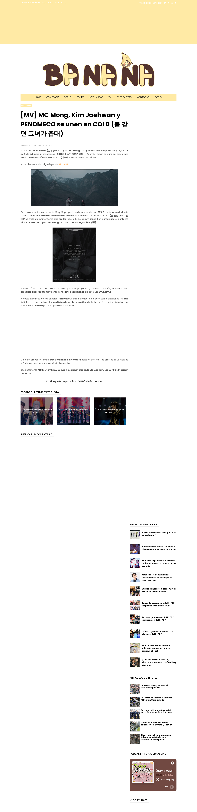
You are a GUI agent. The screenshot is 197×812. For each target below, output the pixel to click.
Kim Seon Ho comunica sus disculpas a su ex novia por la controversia (157, 577)
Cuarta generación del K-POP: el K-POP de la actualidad (159, 590)
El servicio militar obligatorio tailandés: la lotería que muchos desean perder (156, 737)
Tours (80, 97)
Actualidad (96, 97)
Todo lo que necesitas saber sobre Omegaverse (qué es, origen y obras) (156, 648)
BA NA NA (63, 164)
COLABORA (47, 2)
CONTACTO (60, 2)
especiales (26, 106)
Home (37, 97)
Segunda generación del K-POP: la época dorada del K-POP (158, 604)
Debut (67, 97)
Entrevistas (124, 97)
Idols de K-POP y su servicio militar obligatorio (155, 686)
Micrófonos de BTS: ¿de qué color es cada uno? (159, 533)
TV (109, 97)
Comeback (52, 97)
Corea (159, 97)
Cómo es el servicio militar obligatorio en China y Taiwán (156, 723)
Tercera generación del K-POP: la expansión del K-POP (158, 618)
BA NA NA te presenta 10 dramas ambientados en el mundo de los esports (159, 563)
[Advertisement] (45, 25)
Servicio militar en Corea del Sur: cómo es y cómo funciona (156, 711)
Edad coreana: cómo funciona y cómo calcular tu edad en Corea (159, 548)
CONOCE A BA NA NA (30, 2)
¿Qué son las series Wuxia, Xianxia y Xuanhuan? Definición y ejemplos (159, 662)
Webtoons (143, 97)
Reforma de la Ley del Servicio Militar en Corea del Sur (156, 698)
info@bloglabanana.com (150, 3)
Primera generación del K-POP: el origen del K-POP (158, 632)
